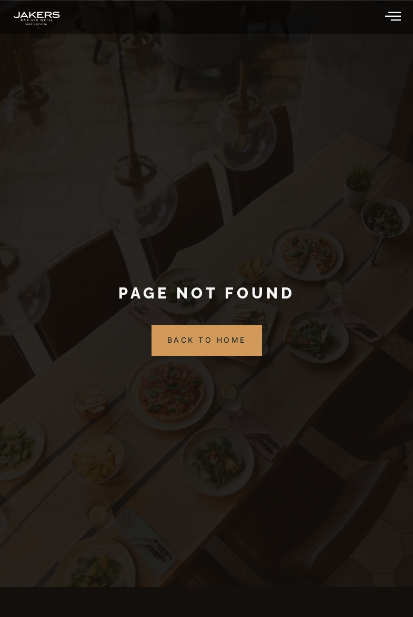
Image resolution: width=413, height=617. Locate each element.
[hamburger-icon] (394, 17)
